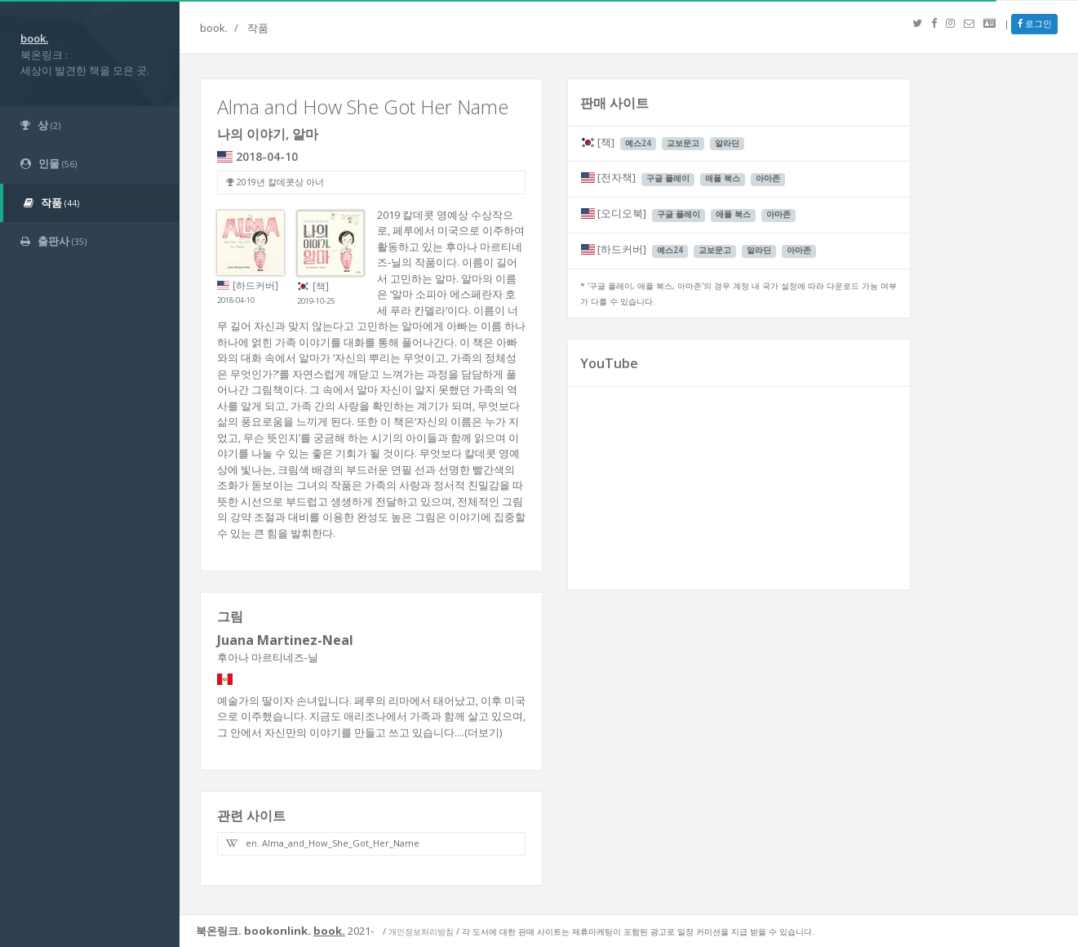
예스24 (638, 143)
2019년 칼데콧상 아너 (275, 182)
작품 (257, 27)
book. (214, 27)
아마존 (768, 178)
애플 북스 (722, 178)
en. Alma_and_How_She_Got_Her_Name (322, 843)
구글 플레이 (668, 178)
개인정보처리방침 (421, 931)
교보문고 (683, 143)
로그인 (1035, 23)
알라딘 (727, 143)
